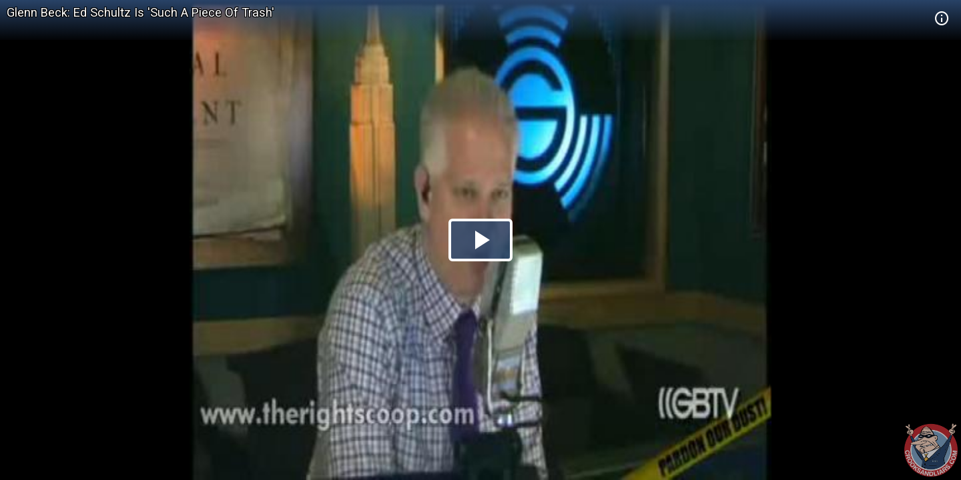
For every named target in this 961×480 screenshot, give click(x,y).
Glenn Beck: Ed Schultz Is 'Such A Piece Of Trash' (140, 12)
